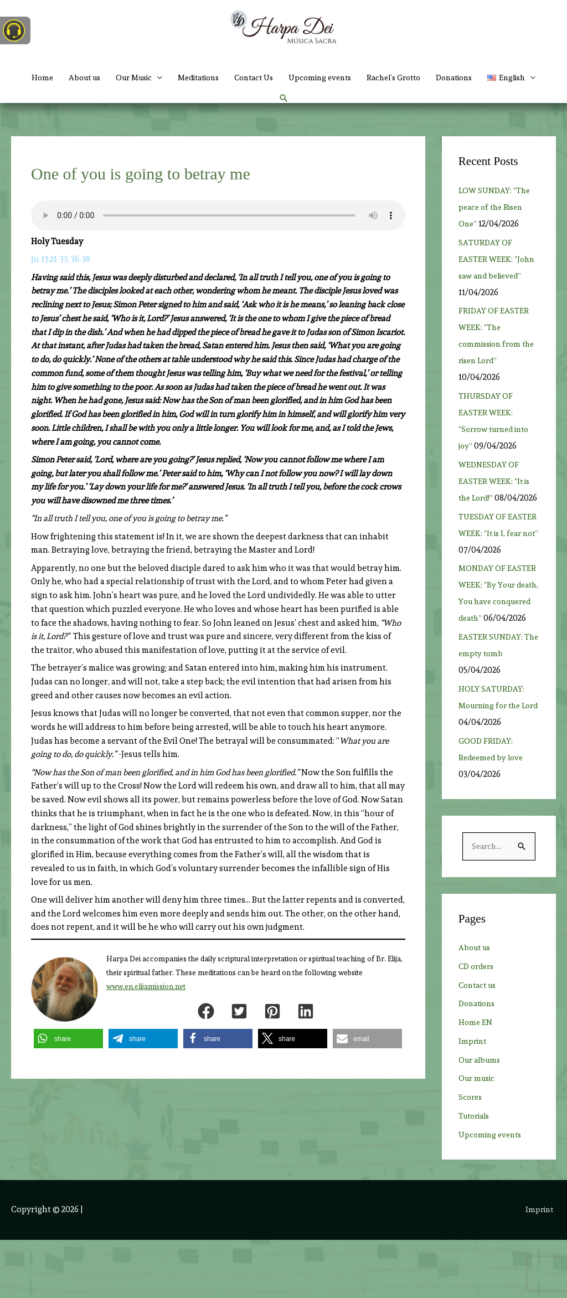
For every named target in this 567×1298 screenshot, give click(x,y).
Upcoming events (358, 78)
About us (97, 78)
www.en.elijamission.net (145, 1010)
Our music (478, 1137)
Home (51, 78)
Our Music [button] (152, 78)
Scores (471, 1156)
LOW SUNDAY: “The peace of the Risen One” (496, 231)
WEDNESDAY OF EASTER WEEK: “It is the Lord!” (495, 505)
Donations (506, 78)
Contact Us (286, 78)
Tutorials (476, 1174)
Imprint (473, 1099)
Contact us (479, 1043)
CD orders (478, 1024)
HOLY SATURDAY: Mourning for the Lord (492, 763)
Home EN (476, 1081)
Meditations (224, 78)
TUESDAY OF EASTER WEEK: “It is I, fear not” (498, 573)
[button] (270, 110)
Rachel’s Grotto (438, 78)
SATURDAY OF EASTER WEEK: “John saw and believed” (497, 283)
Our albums (481, 1118)
